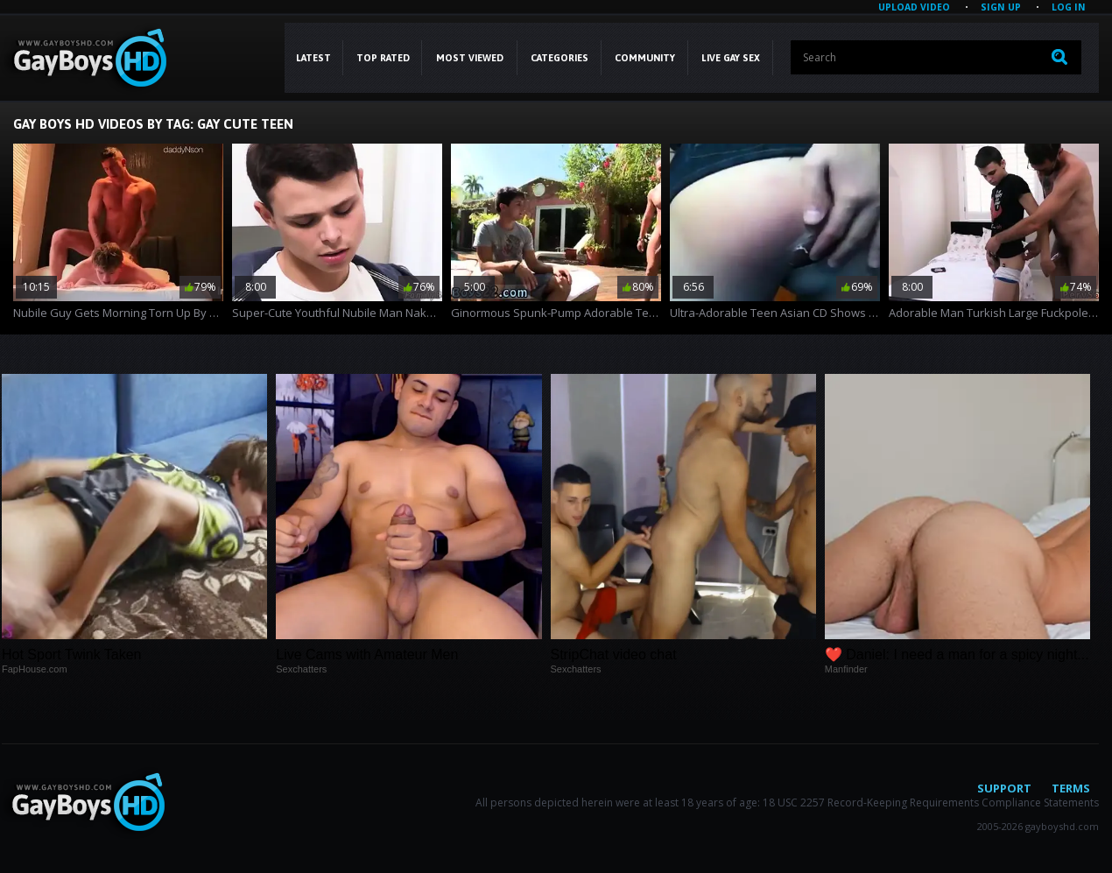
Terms (1071, 788)
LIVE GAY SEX (730, 58)
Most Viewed (469, 58)
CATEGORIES (559, 58)
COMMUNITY (645, 58)
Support (1004, 788)
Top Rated (383, 58)
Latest (313, 58)
